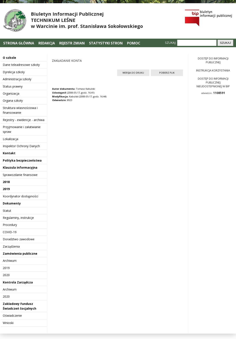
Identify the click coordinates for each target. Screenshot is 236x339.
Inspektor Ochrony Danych (21, 146)
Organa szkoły (13, 100)
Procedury (10, 225)
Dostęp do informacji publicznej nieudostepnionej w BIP (213, 82)
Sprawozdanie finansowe (20, 175)
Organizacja (11, 93)
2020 (6, 275)
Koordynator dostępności (20, 196)
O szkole (9, 58)
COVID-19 (10, 232)
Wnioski (8, 323)
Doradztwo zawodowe (19, 239)
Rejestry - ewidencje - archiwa (23, 120)
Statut (7, 211)
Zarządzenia (11, 246)
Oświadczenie (12, 315)
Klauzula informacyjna (20, 167)
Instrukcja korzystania (213, 70)
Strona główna (19, 43)
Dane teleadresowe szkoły (21, 65)
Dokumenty (12, 203)
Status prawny (13, 86)
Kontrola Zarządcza (18, 282)
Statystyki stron (106, 43)
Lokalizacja (10, 139)
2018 (6, 182)
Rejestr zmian (72, 43)
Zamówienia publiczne (20, 253)
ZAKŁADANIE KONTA (67, 61)
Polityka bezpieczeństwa (22, 160)
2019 (6, 189)
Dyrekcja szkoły (14, 72)
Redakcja (46, 43)
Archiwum (10, 261)
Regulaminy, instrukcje (18, 218)
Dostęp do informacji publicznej (213, 60)
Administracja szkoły (17, 79)
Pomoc (133, 43)
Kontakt (9, 153)
